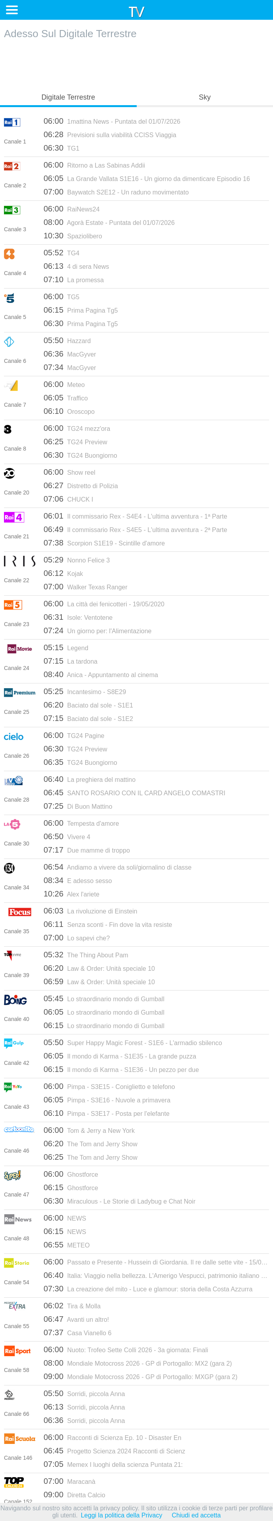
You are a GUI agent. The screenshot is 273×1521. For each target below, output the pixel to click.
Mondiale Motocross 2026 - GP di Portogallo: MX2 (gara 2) (138, 1363)
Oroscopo (69, 411)
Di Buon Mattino (78, 806)
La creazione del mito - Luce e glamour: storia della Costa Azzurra (148, 1288)
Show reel (69, 472)
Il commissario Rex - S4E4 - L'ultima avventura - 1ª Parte (135, 515)
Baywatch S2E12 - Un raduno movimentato (116, 191)
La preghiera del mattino (90, 779)
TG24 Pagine (74, 735)
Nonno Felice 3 (77, 559)
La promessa (74, 279)
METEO (67, 1244)
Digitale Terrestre (68, 97)
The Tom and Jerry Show (90, 1143)
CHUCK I (68, 498)
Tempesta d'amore (81, 823)
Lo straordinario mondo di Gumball (104, 998)
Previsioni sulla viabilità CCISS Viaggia (110, 134)
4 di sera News (76, 266)
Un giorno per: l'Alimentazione (97, 630)
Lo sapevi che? (77, 937)
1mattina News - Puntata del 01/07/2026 (112, 121)
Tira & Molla (72, 1305)
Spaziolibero (73, 235)
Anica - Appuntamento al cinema (101, 674)
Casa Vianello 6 (77, 1332)
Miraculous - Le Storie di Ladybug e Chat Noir (119, 1200)
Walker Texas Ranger (86, 586)
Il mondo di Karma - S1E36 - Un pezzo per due (121, 1069)
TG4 (61, 252)
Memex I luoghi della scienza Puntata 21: (113, 1464)
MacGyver (70, 353)
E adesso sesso (78, 880)
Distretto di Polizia (81, 485)
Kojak (63, 573)
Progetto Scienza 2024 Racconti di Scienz (114, 1450)
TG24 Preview (75, 441)
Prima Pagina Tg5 (81, 310)
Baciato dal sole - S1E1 (88, 704)
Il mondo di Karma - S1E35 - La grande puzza (120, 1055)
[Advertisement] (136, 63)
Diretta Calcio (74, 1494)
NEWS (65, 1217)
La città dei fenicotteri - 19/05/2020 (104, 603)
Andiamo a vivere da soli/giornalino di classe (117, 866)
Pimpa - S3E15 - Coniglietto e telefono (109, 1086)
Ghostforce (71, 1174)
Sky (205, 97)
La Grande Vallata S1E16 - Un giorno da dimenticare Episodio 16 (147, 178)
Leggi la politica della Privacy (121, 1515)
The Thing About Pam (86, 954)
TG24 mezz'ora (77, 428)
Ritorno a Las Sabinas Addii (94, 164)
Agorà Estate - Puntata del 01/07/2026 (109, 222)
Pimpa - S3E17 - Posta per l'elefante (107, 1113)
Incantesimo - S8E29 (85, 691)
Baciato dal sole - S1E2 (88, 718)
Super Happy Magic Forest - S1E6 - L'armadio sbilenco (133, 1042)
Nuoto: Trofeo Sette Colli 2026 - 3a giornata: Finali (126, 1349)
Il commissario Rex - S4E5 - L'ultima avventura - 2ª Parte (135, 529)
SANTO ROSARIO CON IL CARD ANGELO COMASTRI (134, 792)
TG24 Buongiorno (80, 455)
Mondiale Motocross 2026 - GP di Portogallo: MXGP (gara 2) (140, 1376)
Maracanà (69, 1481)
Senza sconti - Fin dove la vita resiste (108, 924)
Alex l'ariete (71, 893)
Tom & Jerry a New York (89, 1130)
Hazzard (67, 340)
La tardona (70, 661)
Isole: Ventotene (78, 617)
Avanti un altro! (76, 1319)
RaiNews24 (71, 208)
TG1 (61, 147)
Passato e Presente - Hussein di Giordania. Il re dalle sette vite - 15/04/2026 (156, 1261)
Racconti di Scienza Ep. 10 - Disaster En (112, 1437)
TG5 (61, 296)
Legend (66, 647)
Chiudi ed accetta (196, 1515)
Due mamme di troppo (87, 849)
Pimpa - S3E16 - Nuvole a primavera (107, 1099)
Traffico (66, 397)
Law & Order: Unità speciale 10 (99, 968)
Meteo (64, 384)
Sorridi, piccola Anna (84, 1393)
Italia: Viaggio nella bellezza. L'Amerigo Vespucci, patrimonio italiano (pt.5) (156, 1275)
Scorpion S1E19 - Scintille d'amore (104, 542)
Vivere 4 (67, 836)
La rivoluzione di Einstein (90, 910)
